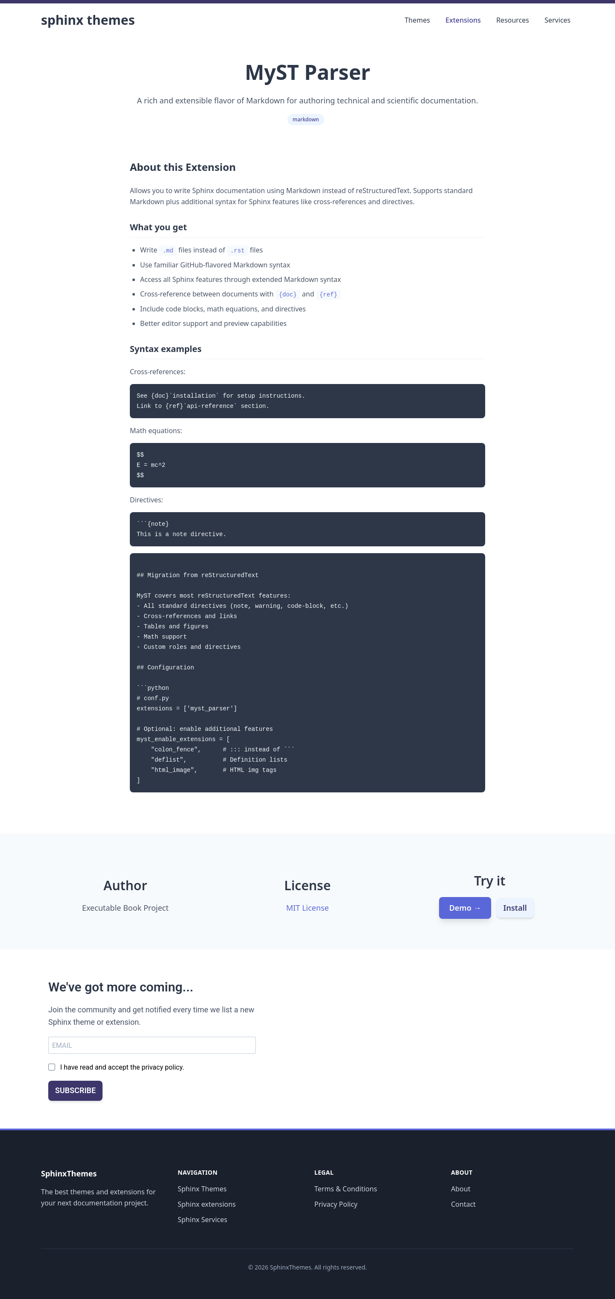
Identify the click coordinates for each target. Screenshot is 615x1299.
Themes (417, 20)
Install (515, 908)
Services (558, 20)
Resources (512, 20)
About (460, 1188)
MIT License (307, 908)
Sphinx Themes (88, 20)
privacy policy (161, 1067)
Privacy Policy (335, 1204)
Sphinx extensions (207, 1204)
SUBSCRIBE (75, 1090)
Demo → (465, 908)
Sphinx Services (202, 1219)
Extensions (463, 20)
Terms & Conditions (345, 1188)
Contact (463, 1204)
